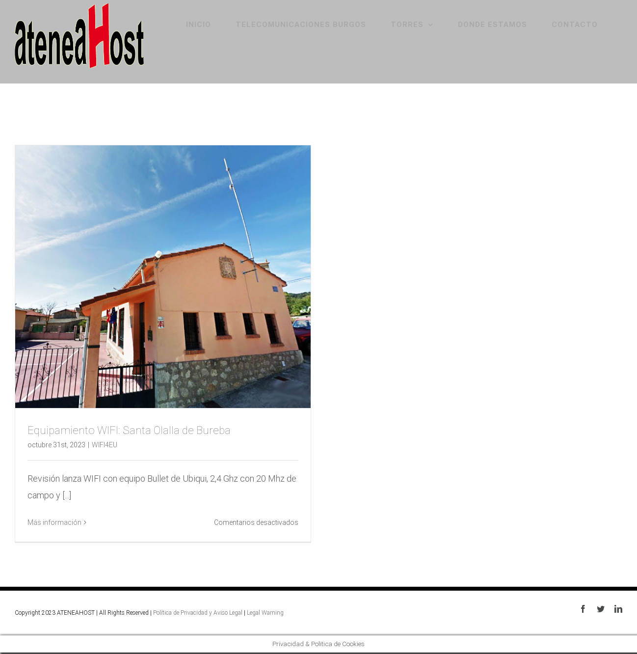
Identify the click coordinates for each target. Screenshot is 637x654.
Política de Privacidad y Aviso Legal (197, 612)
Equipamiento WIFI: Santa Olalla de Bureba (129, 430)
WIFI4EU (104, 445)
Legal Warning (265, 612)
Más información (54, 522)
